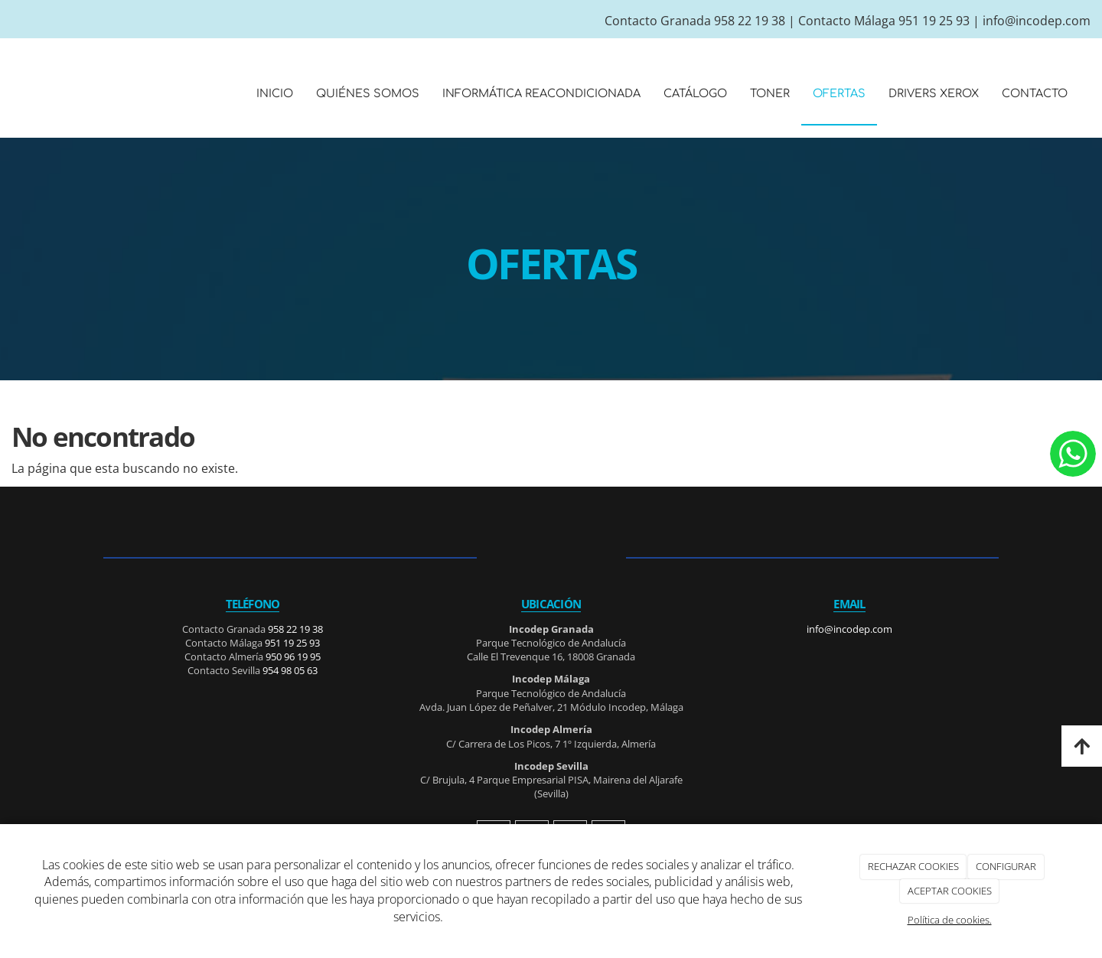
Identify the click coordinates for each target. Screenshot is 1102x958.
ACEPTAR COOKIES (950, 891)
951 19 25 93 (934, 20)
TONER (770, 93)
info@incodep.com (1037, 20)
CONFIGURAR (1006, 866)
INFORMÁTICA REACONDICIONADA (541, 93)
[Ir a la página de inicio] (7, 93)
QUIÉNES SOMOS (367, 93)
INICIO (274, 93)
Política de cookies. (950, 920)
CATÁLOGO (695, 93)
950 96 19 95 (293, 656)
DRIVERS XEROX (933, 93)
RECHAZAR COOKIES (913, 866)
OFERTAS (839, 93)
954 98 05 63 (290, 670)
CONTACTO (1035, 93)
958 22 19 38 (749, 20)
